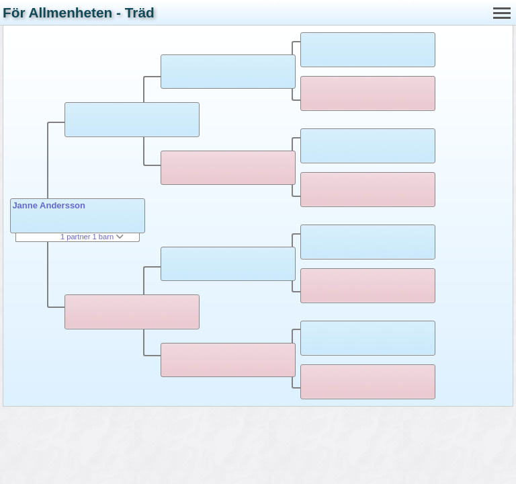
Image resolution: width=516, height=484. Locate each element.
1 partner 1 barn (92, 237)
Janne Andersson (48, 205)
